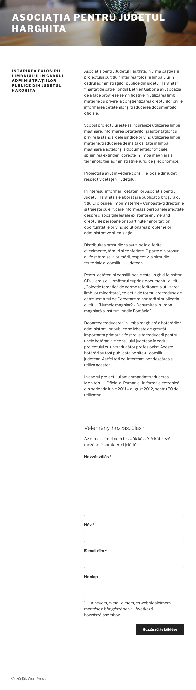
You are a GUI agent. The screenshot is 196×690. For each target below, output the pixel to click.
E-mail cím (95, 550)
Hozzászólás (98, 456)
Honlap (91, 576)
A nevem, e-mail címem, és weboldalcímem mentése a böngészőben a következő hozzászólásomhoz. (127, 609)
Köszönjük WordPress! (28, 678)
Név (89, 524)
